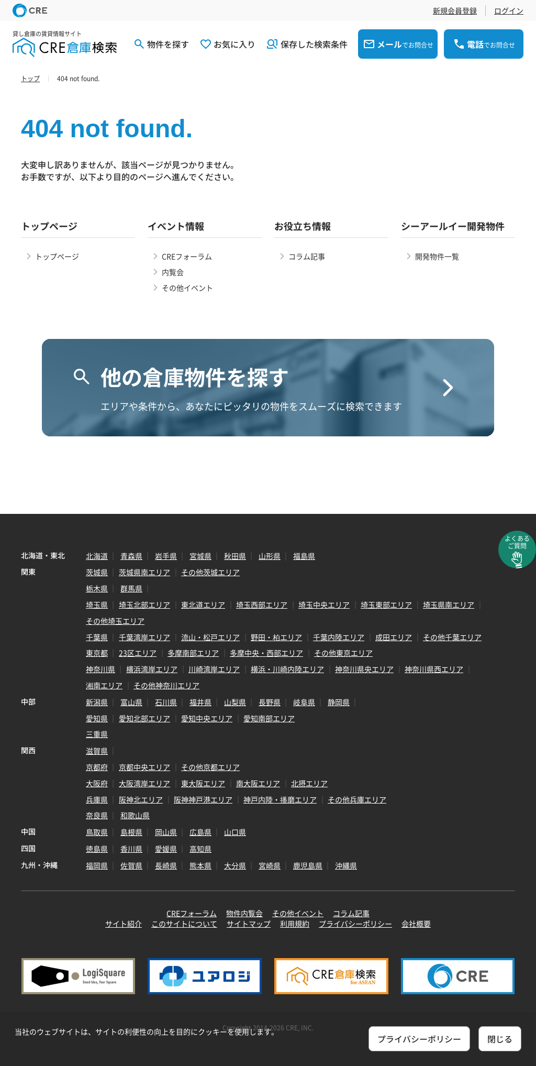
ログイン (508, 10)
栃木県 (97, 588)
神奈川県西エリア (434, 669)
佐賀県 (131, 865)
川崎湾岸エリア (214, 669)
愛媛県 (166, 848)
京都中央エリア (144, 767)
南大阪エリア (258, 783)
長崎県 (166, 865)
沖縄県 (346, 865)
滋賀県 (97, 750)
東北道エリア (203, 604)
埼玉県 (97, 604)
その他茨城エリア (210, 572)
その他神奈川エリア (166, 685)
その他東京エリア (343, 652)
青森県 (131, 556)
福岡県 (97, 865)
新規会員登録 (455, 10)
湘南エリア (104, 685)
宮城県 (200, 556)
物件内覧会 (244, 913)
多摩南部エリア (193, 652)
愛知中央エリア (206, 718)
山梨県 (235, 702)
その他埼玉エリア (115, 621)
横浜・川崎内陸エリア (287, 669)
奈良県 (97, 815)
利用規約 (294, 923)
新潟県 (97, 702)
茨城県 (97, 572)
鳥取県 (97, 832)
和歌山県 (135, 815)
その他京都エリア (210, 767)
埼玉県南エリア (448, 604)
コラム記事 (306, 256)
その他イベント (187, 287)
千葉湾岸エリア (144, 637)
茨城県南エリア (144, 572)
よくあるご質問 (517, 542)
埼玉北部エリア (144, 604)
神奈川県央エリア (364, 669)
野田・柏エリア (276, 637)
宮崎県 (270, 865)
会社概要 (416, 923)
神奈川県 (100, 669)
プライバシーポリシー (355, 923)
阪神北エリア (141, 799)
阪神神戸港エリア (203, 799)
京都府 (97, 767)
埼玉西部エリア (261, 604)
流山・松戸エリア (210, 637)
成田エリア (393, 637)
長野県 (270, 702)
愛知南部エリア (269, 718)
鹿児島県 (307, 865)
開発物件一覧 (437, 256)
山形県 (270, 556)
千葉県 (97, 637)
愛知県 (97, 718)
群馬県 (131, 588)
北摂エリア (309, 783)
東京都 (97, 652)
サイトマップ (249, 923)
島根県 (131, 832)
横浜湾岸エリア (151, 669)
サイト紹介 (123, 923)
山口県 (235, 832)
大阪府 (97, 783)
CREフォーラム (187, 256)
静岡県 (339, 702)
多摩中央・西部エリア (266, 652)
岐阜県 (304, 702)
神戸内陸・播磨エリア (280, 799)
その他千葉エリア (452, 637)
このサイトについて (184, 923)
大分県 (235, 865)
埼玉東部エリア (386, 604)
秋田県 (235, 556)
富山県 (131, 702)
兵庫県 (97, 799)
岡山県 (166, 832)
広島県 (200, 832)
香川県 (131, 848)
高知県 (200, 848)
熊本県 (200, 865)
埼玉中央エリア (324, 604)
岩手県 (166, 556)
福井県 (200, 702)
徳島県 (97, 848)
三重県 (97, 734)
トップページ (57, 256)
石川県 (166, 702)
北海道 (97, 556)
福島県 (304, 556)
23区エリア (138, 652)
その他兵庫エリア (357, 799)
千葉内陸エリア (338, 637)
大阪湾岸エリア (144, 783)
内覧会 (173, 272)
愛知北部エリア (144, 718)
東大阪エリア (203, 783)
